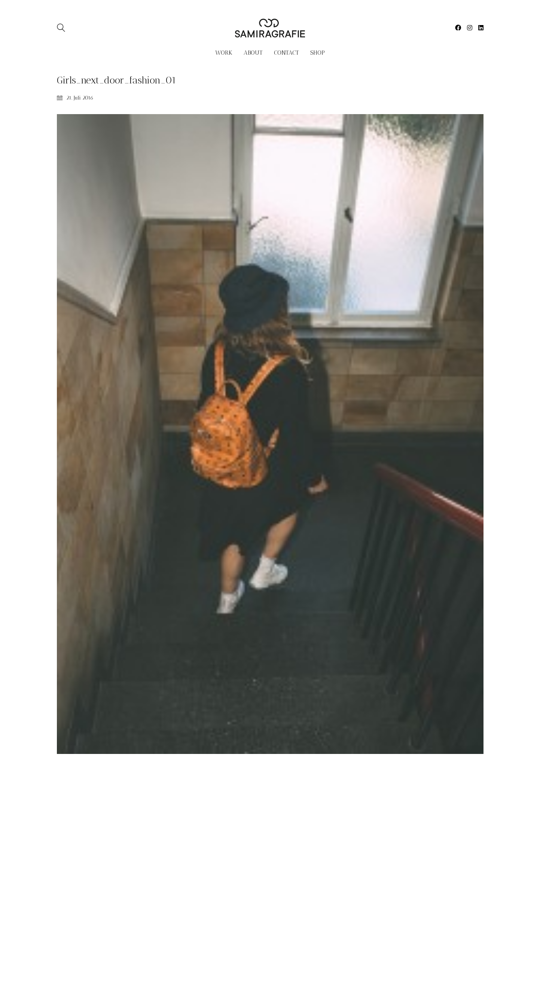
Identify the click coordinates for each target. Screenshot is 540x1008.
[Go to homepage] (270, 28)
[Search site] (61, 29)
